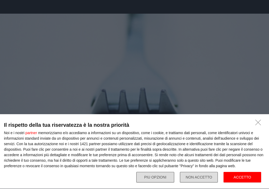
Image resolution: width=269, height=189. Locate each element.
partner (31, 133)
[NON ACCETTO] (259, 124)
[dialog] (134, 151)
